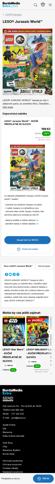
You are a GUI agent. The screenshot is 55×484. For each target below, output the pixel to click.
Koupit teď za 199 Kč (27, 240)
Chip (5, 446)
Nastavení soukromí (13, 472)
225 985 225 (17, 410)
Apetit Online (9, 425)
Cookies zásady (10, 468)
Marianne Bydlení (11, 450)
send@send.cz (18, 418)
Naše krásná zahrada (13, 436)
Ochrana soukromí (12, 464)
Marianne (7, 432)
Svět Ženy (8, 442)
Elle (4, 428)
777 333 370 (17, 414)
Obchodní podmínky (13, 460)
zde (37, 220)
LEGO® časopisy (13, 14)
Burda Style (8, 454)
